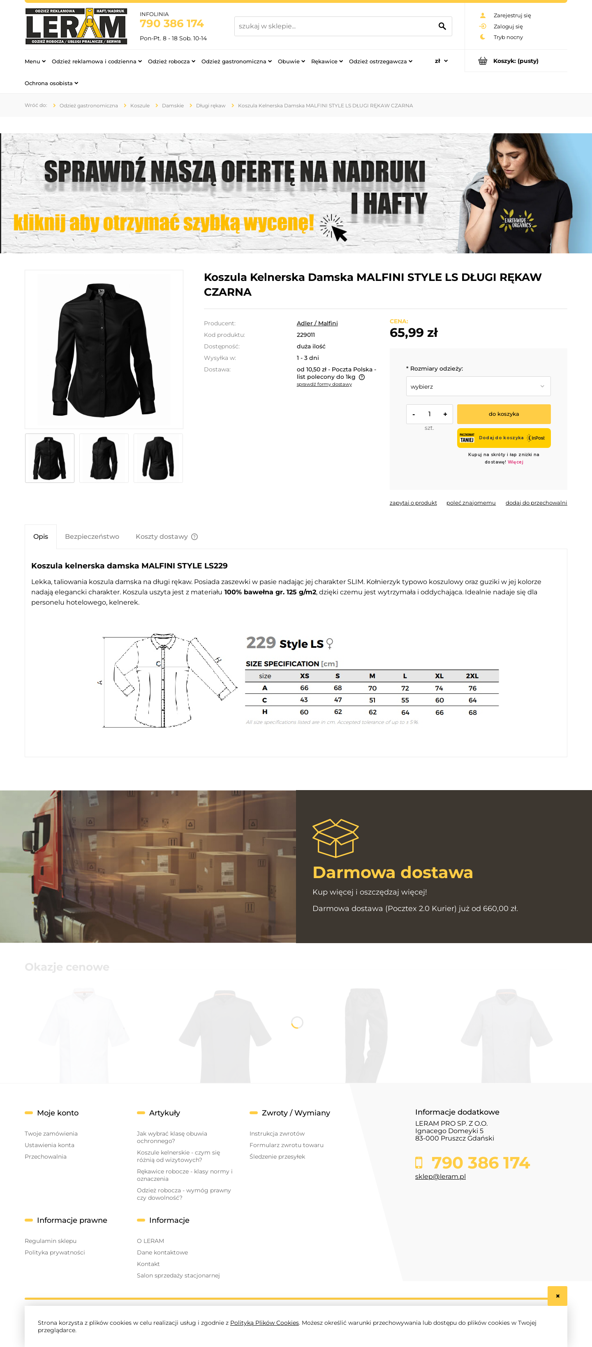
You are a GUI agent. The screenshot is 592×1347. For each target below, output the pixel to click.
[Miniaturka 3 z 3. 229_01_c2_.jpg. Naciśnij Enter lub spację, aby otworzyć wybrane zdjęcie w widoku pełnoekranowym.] (158, 458)
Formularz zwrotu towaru (287, 1145)
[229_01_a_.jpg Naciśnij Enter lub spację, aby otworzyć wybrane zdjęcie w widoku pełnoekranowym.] (104, 349)
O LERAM (150, 1241)
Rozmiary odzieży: (434, 368)
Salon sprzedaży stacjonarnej (178, 1275)
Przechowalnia (46, 1156)
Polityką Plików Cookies (264, 1322)
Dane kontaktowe (162, 1252)
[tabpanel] (296, 653)
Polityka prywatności (55, 1252)
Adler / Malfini (317, 323)
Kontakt (148, 1264)
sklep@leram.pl (440, 1176)
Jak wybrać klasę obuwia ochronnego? (172, 1137)
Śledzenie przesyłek (277, 1156)
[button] (413, 502)
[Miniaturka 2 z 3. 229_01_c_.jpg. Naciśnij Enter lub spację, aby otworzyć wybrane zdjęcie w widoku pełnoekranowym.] (104, 458)
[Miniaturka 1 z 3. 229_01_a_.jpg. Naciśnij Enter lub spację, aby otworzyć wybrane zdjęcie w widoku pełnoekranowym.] (49, 458)
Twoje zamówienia (51, 1133)
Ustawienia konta (49, 1145)
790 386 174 (172, 23)
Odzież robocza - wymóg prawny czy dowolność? (184, 1194)
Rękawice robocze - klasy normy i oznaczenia (185, 1175)
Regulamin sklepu (50, 1241)
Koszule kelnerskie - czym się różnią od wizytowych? (178, 1156)
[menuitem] (35, 61)
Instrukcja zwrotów (277, 1133)
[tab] (41, 536)
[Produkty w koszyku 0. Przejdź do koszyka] (516, 61)
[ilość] (429, 414)
